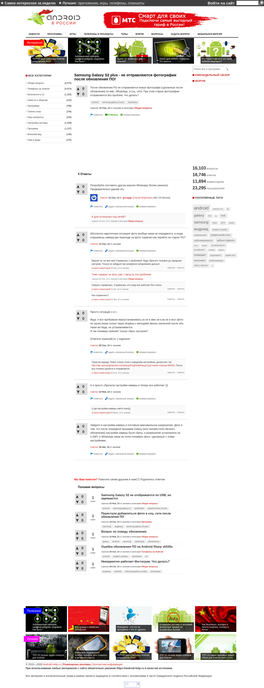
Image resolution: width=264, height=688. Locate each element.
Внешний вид (34, 134)
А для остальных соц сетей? (109, 216)
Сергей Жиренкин (142, 197)
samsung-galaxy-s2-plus (113, 102)
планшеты (136, 3)
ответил (104, 197)
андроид (119, 526)
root (223, 215)
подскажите (215, 255)
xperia (231, 223)
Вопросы (157, 34)
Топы (124, 34)
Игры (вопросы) (35, 117)
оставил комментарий (101, 268)
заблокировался (203, 240)
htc (209, 215)
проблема (132, 102)
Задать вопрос (180, 34)
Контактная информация (107, 664)
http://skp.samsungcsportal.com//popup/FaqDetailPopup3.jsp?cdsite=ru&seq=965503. (133, 365)
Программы (54, 34)
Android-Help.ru (52, 664)
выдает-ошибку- (120, 556)
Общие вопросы (35, 83)
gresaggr (127, 197)
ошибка (211, 250)
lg (216, 216)
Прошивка (32, 128)
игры (103, 3)
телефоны (117, 3)
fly (228, 209)
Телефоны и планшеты (98, 34)
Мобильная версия (210, 34)
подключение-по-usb (157, 508)
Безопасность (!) (35, 94)
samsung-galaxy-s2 (122, 508)
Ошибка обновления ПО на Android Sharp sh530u (137, 546)
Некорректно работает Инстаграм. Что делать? (135, 561)
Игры (73, 34)
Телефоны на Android (38, 89)
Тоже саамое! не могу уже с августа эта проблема (121, 274)
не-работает (199, 250)
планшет (200, 254)
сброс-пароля (201, 265)
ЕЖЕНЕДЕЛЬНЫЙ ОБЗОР (212, 75)
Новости (34, 34)
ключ (196, 245)
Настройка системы (37, 123)
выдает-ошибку (219, 229)
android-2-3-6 (218, 209)
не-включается (218, 245)
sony (214, 223)
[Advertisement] (105, 142)
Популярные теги (209, 197)
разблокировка (216, 260)
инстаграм (155, 571)
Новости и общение (37, 100)
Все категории (39, 75)
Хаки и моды (33, 140)
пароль (221, 250)
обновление (153, 541)
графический (200, 235)
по (146, 556)
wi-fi (223, 222)
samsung (107, 526)
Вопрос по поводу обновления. (124, 531)
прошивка (199, 260)
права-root (230, 255)
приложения (88, 3)
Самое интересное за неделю (30, 3)
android (95, 102)
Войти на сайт (221, 3)
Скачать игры (34, 111)
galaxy (106, 541)
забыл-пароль (225, 240)
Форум (139, 34)
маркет (204, 245)
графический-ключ (220, 235)
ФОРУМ (200, 80)
